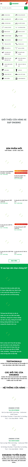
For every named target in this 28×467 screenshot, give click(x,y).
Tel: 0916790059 (14, 410)
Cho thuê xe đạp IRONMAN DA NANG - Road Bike (6, 172)
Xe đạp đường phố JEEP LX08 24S (6, 201)
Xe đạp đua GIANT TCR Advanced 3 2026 (19, 176)
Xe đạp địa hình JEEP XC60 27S (20, 201)
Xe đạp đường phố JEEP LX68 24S (20, 227)
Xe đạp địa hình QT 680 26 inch (20, 252)
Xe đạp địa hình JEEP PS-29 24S (6, 225)
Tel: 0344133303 (14, 441)
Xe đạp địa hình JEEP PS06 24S (6, 252)
